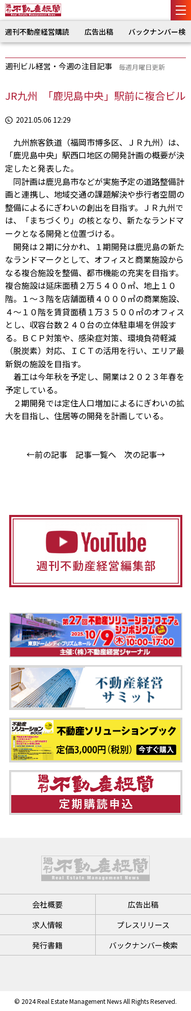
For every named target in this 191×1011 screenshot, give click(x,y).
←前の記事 (46, 454)
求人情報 (47, 924)
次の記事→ (144, 454)
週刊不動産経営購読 (37, 31)
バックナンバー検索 (143, 945)
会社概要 (47, 904)
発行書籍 (47, 945)
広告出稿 (99, 31)
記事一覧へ (95, 454)
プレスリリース (143, 924)
